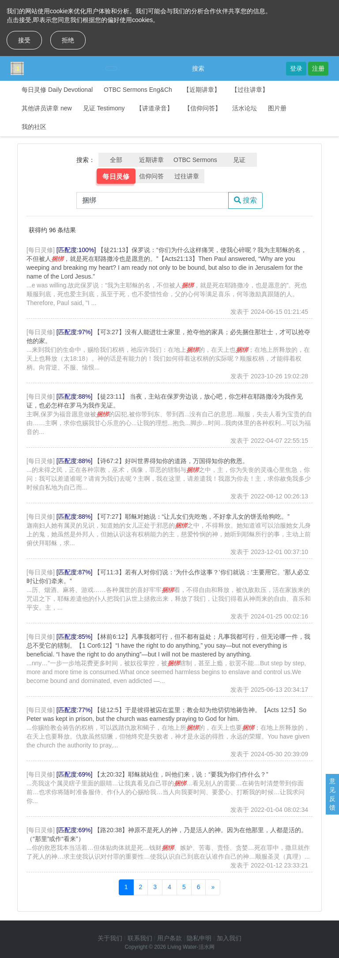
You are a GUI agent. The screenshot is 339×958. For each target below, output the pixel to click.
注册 (318, 68)
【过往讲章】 (249, 89)
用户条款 (169, 938)
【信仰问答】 (202, 108)
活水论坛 (244, 108)
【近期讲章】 (201, 89)
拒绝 (68, 40)
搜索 (198, 68)
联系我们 (140, 938)
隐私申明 (199, 938)
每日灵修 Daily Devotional (57, 89)
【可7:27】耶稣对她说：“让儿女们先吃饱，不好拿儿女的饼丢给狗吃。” (192, 516)
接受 (24, 40)
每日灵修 (116, 176)
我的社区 (34, 126)
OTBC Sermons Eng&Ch (138, 89)
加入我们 (229, 938)
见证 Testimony (104, 108)
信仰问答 (151, 176)
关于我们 (110, 938)
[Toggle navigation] (111, 68)
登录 (296, 68)
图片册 (277, 108)
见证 (239, 159)
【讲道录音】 (154, 108)
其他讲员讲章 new (47, 108)
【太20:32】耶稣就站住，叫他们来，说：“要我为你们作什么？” (181, 774)
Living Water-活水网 (190, 947)
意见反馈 (332, 794)
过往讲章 (186, 176)
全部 (116, 159)
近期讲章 (151, 159)
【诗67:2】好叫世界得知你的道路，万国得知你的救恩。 (171, 460)
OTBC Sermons (195, 159)
